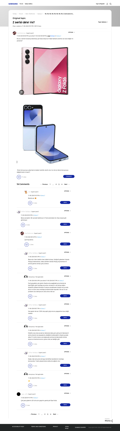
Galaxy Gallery (28, 4)
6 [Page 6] (50, 414)
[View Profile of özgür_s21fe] (24, 394)
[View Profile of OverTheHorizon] (21, 33)
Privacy (55, 426)
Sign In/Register (100, 4)
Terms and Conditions (38, 426)
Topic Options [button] (102, 22)
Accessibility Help (18, 426)
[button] (72, 32)
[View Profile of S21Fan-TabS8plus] (26, 211)
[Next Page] (66, 184)
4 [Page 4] (44, 414)
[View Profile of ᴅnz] (29, 192)
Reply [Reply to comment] (65, 202)
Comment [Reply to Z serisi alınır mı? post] (69, 176)
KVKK (66, 428)
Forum (21, 4)
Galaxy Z (59, 36)
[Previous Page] (45, 184)
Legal (67, 426)
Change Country (80, 427)
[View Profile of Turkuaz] (52, 36)
